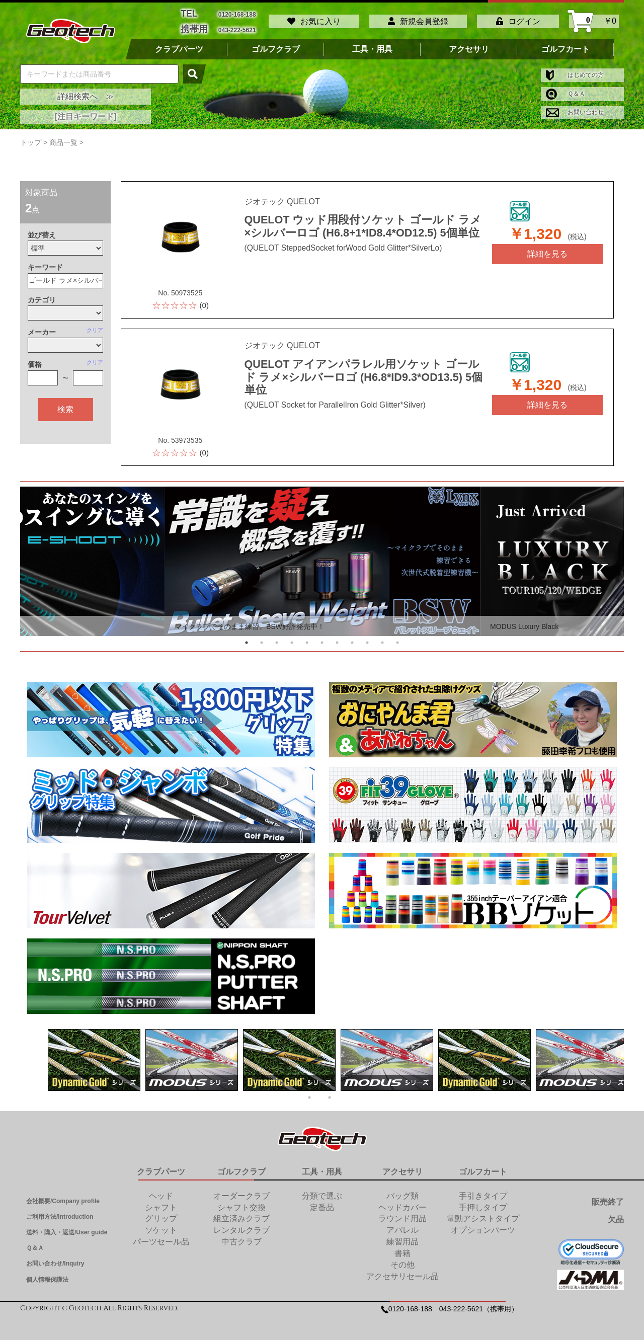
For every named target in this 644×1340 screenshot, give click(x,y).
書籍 (402, 1247)
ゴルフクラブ (276, 44)
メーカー (42, 327)
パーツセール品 (161, 1236)
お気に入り (314, 19)
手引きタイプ (483, 1190)
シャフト (161, 1202)
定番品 (322, 1202)
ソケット (161, 1225)
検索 (65, 404)
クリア (95, 325)
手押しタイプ (483, 1202)
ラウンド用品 (402, 1213)
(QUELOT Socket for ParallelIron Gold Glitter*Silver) (326, 388)
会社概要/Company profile (63, 1195)
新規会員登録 (418, 19)
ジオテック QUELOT (282, 197)
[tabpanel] (322, 556)
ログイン (518, 19)
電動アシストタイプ (483, 1213)
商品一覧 (63, 137)
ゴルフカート (565, 44)
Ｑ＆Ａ (565, 88)
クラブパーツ (179, 44)
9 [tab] (367, 637)
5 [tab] (307, 637)
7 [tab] (337, 637)
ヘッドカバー (402, 1202)
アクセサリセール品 (402, 1271)
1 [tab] (247, 637)
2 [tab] (262, 637)
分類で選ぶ (322, 1190)
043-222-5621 (237, 25)
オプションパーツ (483, 1225)
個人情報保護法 (47, 1274)
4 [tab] (292, 637)
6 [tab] (322, 637)
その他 (402, 1259)
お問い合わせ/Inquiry (55, 1258)
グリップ (161, 1213)
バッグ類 (402, 1190)
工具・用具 (372, 44)
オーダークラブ (241, 1190)
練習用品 (402, 1236)
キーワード (45, 262)
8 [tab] (352, 637)
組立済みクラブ (241, 1213)
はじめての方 (575, 69)
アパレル (402, 1225)
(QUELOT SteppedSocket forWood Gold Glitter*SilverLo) (333, 241)
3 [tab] (277, 637)
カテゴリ (42, 294)
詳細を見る (547, 248)
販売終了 (608, 1196)
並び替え (42, 229)
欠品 (616, 1214)
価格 (35, 359)
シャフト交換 (241, 1202)
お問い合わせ (575, 107)
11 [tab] (397, 637)
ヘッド (161, 1190)
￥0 (594, 19)
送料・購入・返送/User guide (66, 1226)
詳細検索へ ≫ (85, 91)
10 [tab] (382, 637)
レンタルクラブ (241, 1225)
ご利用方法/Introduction (59, 1211)
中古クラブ (241, 1236)
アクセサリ (469, 44)
